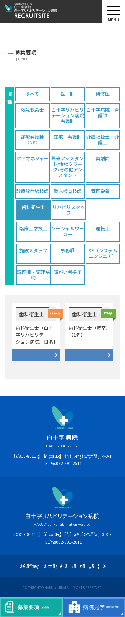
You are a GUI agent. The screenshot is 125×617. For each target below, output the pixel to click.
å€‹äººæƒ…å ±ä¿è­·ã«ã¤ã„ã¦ (60, 566)
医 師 (68, 93)
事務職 (68, 250)
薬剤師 (103, 158)
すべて (32, 93)
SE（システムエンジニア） (102, 253)
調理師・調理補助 (33, 275)
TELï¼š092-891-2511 (62, 463)
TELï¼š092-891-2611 (62, 542)
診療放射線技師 (32, 191)
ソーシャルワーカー (67, 231)
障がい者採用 (68, 272)
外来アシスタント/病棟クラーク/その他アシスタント (67, 166)
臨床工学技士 (33, 228)
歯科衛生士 (33, 207)
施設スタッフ (33, 250)
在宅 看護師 (68, 136)
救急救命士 (32, 109)
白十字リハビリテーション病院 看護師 (68, 115)
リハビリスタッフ (68, 210)
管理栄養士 (102, 191)
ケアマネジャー (32, 158)
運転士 (103, 228)
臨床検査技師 (68, 191)
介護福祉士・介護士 (102, 139)
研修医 (103, 93)
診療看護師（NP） (32, 139)
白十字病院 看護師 (102, 112)
